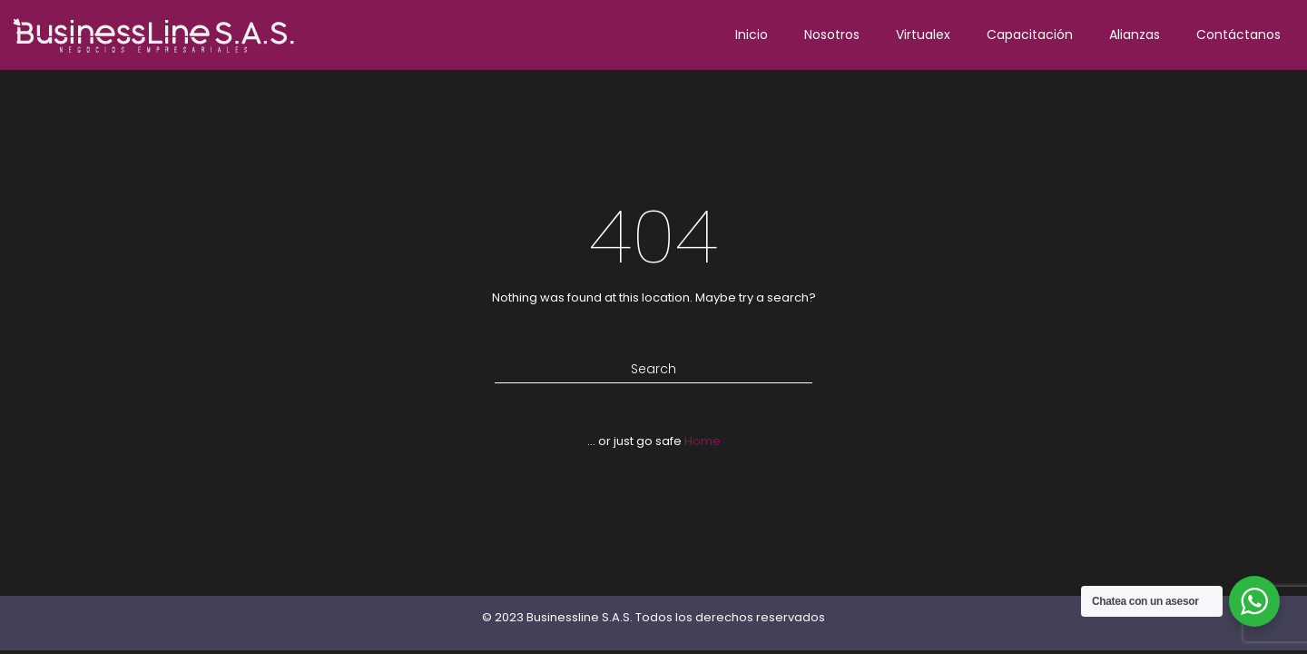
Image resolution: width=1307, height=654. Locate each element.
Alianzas (1134, 34)
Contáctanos (1238, 34)
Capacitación (1030, 34)
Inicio (751, 34)
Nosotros (832, 34)
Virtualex (923, 34)
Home (702, 441)
